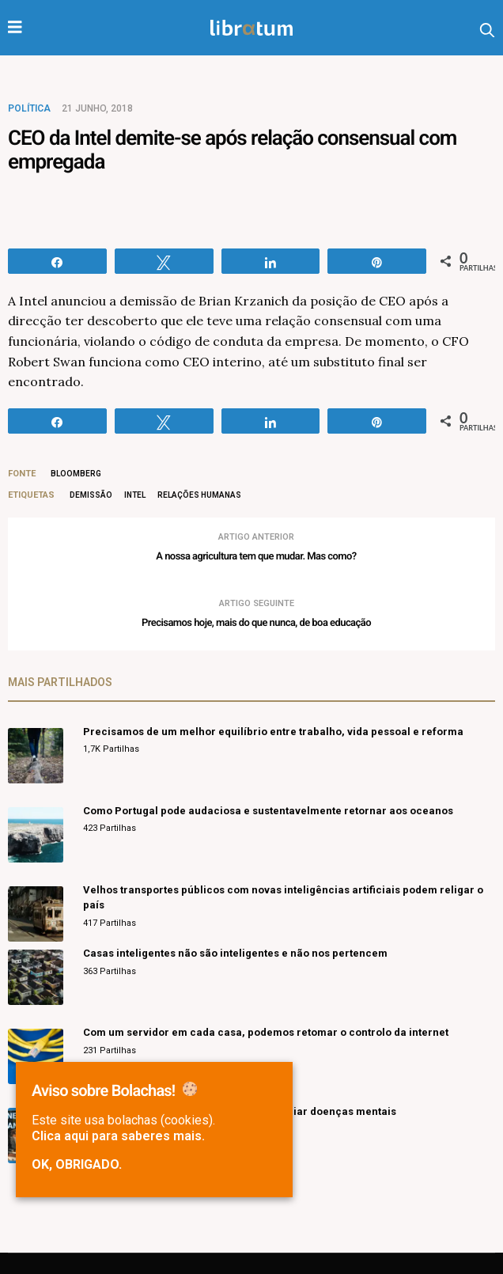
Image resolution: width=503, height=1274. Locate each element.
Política (29, 108)
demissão (91, 495)
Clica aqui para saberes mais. (118, 1135)
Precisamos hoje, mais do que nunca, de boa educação (256, 623)
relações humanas (199, 495)
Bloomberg (76, 473)
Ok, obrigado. (77, 1164)
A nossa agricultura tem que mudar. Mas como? (256, 557)
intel (135, 495)
